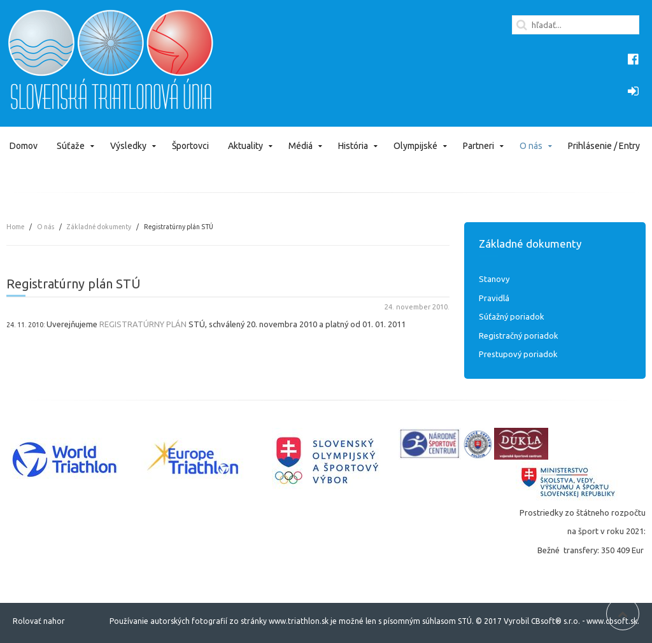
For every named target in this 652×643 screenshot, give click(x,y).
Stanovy (494, 278)
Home (15, 226)
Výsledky (128, 146)
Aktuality (245, 146)
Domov (24, 146)
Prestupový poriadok (518, 354)
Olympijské (415, 146)
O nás (531, 146)
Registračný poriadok (518, 335)
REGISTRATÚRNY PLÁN (143, 324)
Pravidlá (494, 297)
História (353, 146)
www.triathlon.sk (298, 621)
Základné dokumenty (99, 226)
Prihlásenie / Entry (604, 146)
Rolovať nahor (39, 621)
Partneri (478, 146)
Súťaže (71, 146)
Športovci (190, 146)
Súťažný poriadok (511, 316)
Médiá (300, 146)
